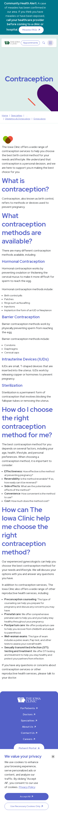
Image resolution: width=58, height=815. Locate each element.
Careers (27, 739)
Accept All (25, 796)
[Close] (53, 756)
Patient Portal (27, 748)
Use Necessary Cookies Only (25, 806)
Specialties (27, 720)
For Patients (27, 708)
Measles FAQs (29, 29)
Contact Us (27, 733)
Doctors (27, 714)
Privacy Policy (27, 787)
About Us (27, 726)
